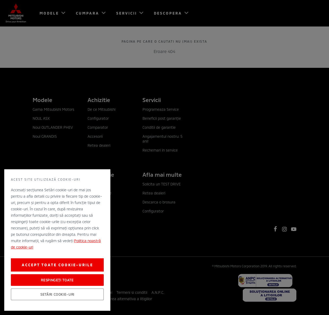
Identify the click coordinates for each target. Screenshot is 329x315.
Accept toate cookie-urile (57, 265)
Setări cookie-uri (57, 294)
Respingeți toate (57, 280)
